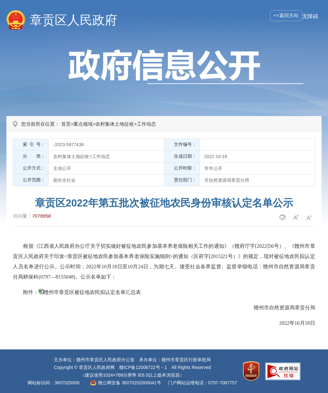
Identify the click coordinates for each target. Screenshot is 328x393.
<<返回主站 (286, 15)
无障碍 (310, 16)
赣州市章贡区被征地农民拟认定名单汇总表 (92, 292)
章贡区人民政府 (73, 20)
